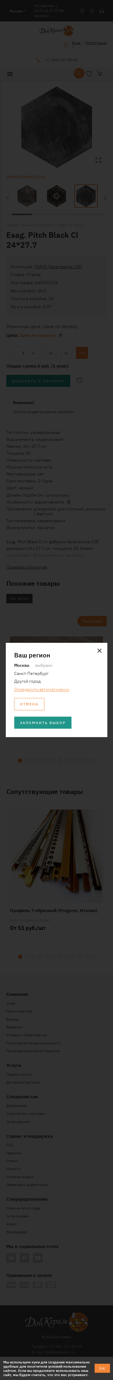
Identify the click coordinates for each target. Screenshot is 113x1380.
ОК (102, 1368)
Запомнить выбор (43, 722)
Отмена (29, 704)
